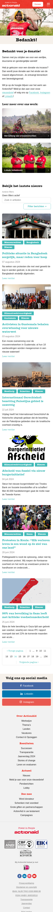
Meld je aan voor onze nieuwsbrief (26, 779)
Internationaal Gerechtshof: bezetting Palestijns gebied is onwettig (22, 401)
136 (46, 656)
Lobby (26, 788)
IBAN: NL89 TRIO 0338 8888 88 (26, 891)
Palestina (25, 391)
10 (40, 650)
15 (19, 656)
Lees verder (8, 278)
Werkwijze (26, 721)
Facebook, (34, 92)
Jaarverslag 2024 (26, 756)
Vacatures (26, 733)
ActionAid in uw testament (26, 811)
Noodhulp (9, 391)
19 (37, 656)
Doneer (37, 4)
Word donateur (26, 799)
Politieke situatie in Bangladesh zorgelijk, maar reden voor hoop (24, 255)
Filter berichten (36, 206)
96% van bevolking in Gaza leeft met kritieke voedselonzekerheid (25, 615)
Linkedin (26, 693)
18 (32, 656)
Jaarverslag (26, 903)
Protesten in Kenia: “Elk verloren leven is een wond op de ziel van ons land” (26, 543)
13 (11, 656)
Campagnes (26, 815)
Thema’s (26, 725)
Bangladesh (32, 242)
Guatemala (10, 318)
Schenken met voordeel (26, 803)
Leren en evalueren (26, 764)
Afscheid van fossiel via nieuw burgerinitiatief (23, 472)
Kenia (29, 534)
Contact (26, 908)
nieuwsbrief (8, 92)
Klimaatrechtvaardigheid (18, 313)
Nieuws (8, 247)
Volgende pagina (26, 663)
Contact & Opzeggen (26, 737)
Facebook (26, 685)
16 (24, 656)
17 (28, 656)
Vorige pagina (14, 651)
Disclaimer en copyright (26, 887)
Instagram (45, 92)
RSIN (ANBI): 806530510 (26, 895)
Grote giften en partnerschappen (26, 807)
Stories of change (26, 760)
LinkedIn (9, 96)
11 (45, 650)
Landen (26, 729)
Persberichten (26, 784)
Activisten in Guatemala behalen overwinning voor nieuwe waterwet (25, 328)
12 (6, 656)
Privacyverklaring (26, 883)
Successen (26, 748)
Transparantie (26, 752)
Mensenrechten (12, 242)
